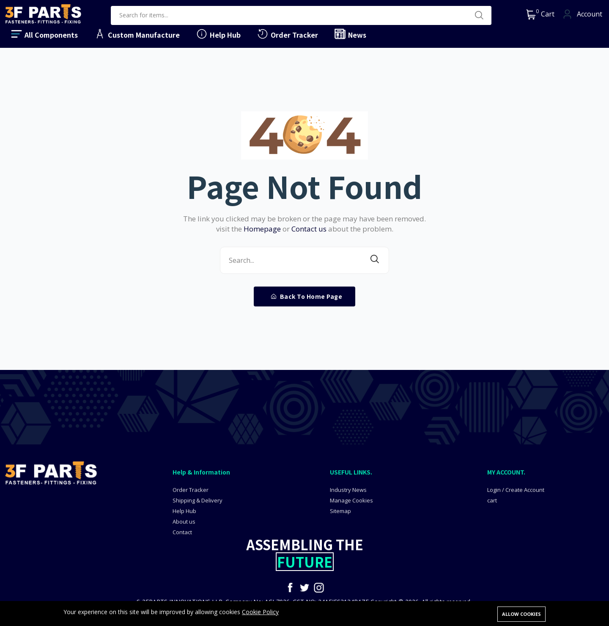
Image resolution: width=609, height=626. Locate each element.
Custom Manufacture (136, 34)
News (350, 34)
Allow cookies (521, 614)
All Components (44, 34)
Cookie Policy (260, 613)
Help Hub (218, 34)
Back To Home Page (307, 296)
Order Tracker (287, 34)
